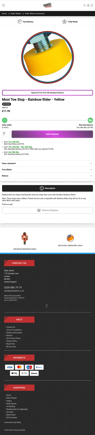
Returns (9, 335)
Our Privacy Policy (13, 338)
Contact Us (10, 327)
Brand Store (11, 415)
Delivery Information (14, 333)
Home (4, 14)
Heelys (9, 401)
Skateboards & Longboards (17, 409)
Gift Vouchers (11, 418)
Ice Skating (10, 406)
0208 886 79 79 (13, 287)
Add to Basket (52, 134)
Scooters (9, 412)
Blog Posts (10, 344)
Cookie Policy (11, 341)
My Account (11, 347)
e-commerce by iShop (12, 422)
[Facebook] (47, 307)
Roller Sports (11, 404)
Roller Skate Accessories (33, 14)
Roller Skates (14, 14)
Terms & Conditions (14, 330)
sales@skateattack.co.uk (14, 291)
